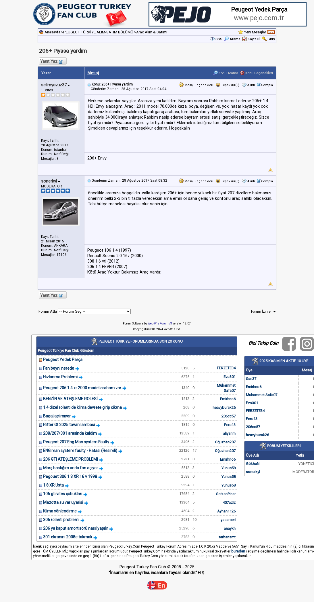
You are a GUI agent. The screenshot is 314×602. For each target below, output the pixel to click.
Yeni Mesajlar (255, 32)
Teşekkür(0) (227, 85)
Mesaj (93, 73)
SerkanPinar (226, 494)
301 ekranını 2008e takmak (67, 537)
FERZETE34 (226, 368)
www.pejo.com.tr (259, 18)
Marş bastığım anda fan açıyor (70, 468)
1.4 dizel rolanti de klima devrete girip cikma (82, 407)
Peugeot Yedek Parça (62, 359)
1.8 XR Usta (53, 485)
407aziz (229, 502)
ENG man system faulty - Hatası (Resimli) (80, 450)
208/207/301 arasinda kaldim (70, 433)
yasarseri (228, 520)
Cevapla (267, 85)
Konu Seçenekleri (256, 73)
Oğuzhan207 (225, 442)
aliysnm (229, 433)
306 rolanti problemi (61, 519)
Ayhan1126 (226, 511)
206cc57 (228, 416)
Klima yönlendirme (60, 511)
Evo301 (230, 377)
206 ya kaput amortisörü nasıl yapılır (75, 528)
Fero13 (230, 425)
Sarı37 (251, 379)
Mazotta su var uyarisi (63, 502)
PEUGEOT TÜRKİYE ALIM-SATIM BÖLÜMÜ (98, 32)
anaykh (230, 528)
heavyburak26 (224, 407)
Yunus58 (228, 468)
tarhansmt (227, 537)
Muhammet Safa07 (261, 395)
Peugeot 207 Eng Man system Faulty (76, 442)
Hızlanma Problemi (60, 377)
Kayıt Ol (254, 39)
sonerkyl (50, 181)
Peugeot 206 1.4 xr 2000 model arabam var (82, 387)
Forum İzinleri (263, 311)
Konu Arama (225, 73)
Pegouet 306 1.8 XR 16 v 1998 (70, 476)
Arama (232, 39)
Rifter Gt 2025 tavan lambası (69, 424)
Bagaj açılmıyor (57, 416)
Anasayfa (52, 32)
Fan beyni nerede (58, 368)
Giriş (271, 39)
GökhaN (252, 464)
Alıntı (251, 85)
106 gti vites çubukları (62, 493)
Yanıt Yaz (51, 61)
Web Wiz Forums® (160, 323)
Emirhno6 (228, 399)
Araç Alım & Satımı (151, 32)
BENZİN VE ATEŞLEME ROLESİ (70, 398)
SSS (218, 39)
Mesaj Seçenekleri (196, 85)
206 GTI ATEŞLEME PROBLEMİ (70, 459)
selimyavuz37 (55, 85)
